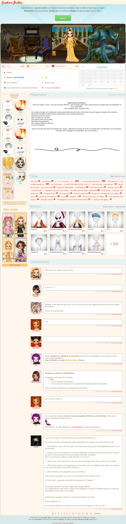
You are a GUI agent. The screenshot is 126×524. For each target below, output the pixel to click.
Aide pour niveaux (48, 200)
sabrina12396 (36, 279)
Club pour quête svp (82, 193)
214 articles (120, 207)
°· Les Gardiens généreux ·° (93, 181)
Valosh (36, 296)
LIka (108, 229)
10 (79, 514)
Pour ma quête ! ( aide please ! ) (104, 184)
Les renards (47, 181)
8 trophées (56, 88)
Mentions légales (68, 523)
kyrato (36, 447)
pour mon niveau (48, 187)
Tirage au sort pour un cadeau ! (95, 197)
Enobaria (34, 229)
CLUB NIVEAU (81, 187)
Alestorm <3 (75, 197)
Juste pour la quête (98, 187)
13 (91, 514)
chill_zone (35, 181)
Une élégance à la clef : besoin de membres (73, 200)
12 (87, 514)
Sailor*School (36, 382)
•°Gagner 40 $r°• (51, 193)
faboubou (36, 313)
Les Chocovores (56, 184)
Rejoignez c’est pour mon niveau (57, 190)
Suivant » (97, 513)
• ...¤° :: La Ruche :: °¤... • (67, 181)
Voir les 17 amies (14, 265)
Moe (36, 365)
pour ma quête (66, 193)
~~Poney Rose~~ (37, 190)
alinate (90, 229)
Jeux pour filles (57, 523)
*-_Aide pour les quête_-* (102, 200)
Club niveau (106, 190)
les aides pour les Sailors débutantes (85, 190)
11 (83, 514)
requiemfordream (56, 229)
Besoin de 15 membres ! (49, 197)
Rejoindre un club (117, 176)
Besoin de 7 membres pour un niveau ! (107, 193)
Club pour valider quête (65, 187)
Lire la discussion (116, 274)
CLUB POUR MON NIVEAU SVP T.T (77, 184)
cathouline (36, 348)
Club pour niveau (115, 187)
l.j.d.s (65, 197)
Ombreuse (34, 252)
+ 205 (114, 244)
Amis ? (34, 197)
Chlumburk (36, 330)
